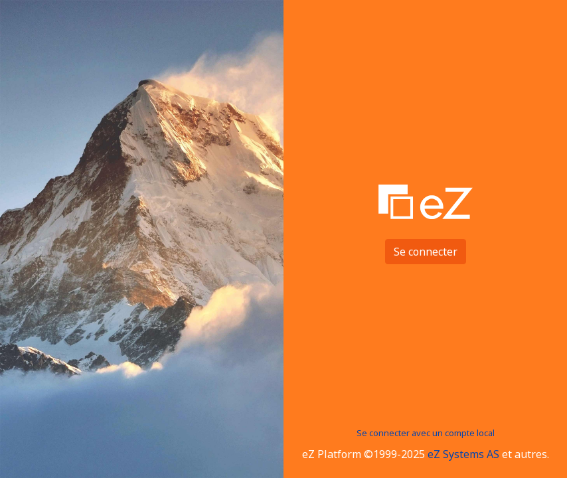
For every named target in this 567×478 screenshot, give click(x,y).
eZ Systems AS (463, 454)
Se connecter (425, 251)
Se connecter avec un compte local (426, 433)
